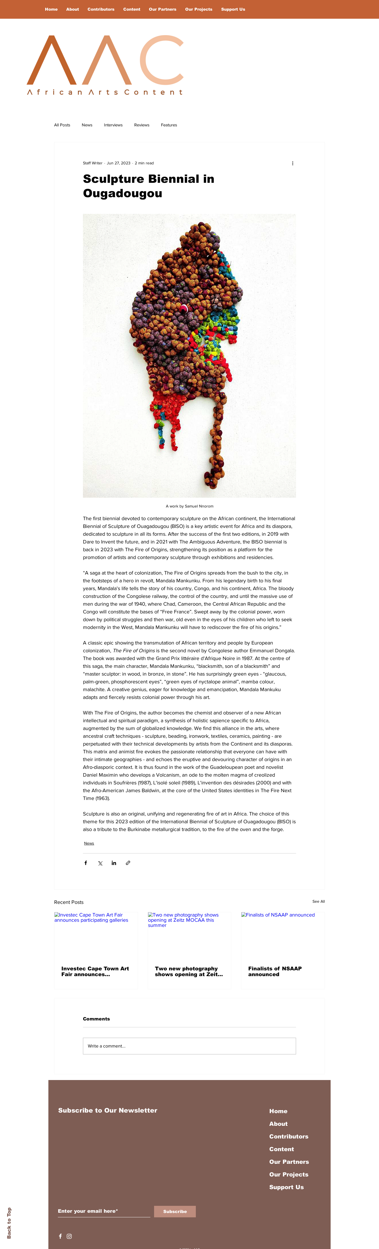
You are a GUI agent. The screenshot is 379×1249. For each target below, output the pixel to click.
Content (281, 1149)
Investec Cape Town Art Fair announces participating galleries (95, 971)
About (278, 1124)
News (87, 124)
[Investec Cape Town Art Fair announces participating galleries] (96, 935)
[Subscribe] (175, 1211)
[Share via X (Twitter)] (100, 863)
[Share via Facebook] (85, 863)
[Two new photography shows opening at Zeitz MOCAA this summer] (189, 935)
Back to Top (9, 1223)
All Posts (62, 124)
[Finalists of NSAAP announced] (283, 935)
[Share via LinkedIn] (114, 863)
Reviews (141, 124)
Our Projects (288, 1174)
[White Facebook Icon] (60, 1236)
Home (278, 1111)
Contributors (288, 1136)
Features (169, 124)
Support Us (286, 1187)
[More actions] (292, 162)
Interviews (113, 124)
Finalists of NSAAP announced (275, 971)
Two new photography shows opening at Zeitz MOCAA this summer (188, 971)
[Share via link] (128, 863)
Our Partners (289, 1162)
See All (318, 901)
